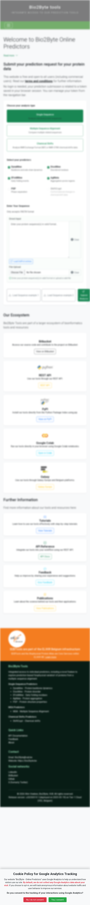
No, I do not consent (35, 900)
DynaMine (18, 688)
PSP (15, 702)
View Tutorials (45, 530)
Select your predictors (19, 160)
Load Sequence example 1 (24, 295)
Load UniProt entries (21, 261)
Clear (75, 239)
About (11, 742)
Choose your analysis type (21, 105)
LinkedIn (12, 772)
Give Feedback (45, 582)
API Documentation (18, 735)
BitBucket (13, 775)
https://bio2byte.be (27, 760)
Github (11, 779)
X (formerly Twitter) (18, 782)
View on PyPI (45, 419)
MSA (15, 711)
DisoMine (18, 691)
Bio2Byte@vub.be (23, 757)
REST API (45, 385)
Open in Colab (45, 453)
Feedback (13, 739)
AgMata (17, 698)
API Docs (45, 556)
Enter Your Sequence (18, 206)
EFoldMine (18, 695)
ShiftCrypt (18, 721)
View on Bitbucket (45, 351)
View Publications (45, 608)
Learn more (50, 657)
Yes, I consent (57, 900)
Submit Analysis (84, 295)
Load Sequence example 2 (59, 295)
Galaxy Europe (45, 486)
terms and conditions (39, 81)
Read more (11, 55)
